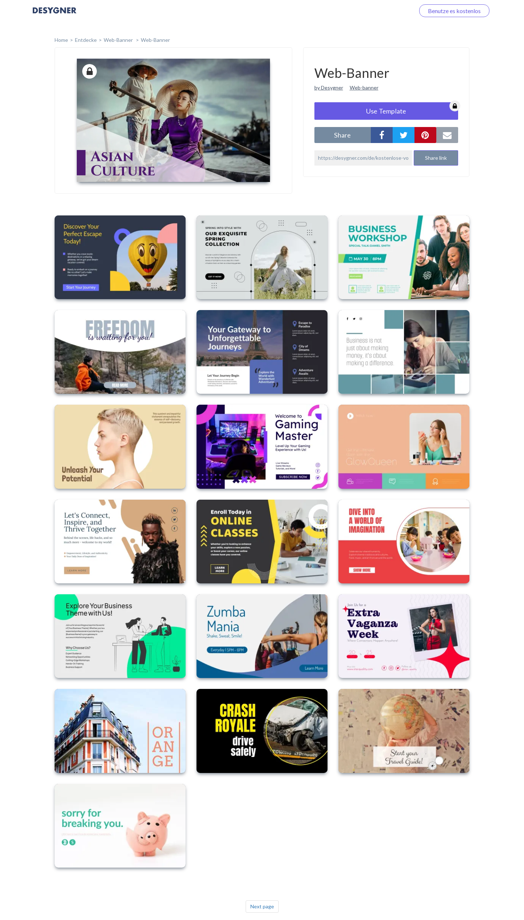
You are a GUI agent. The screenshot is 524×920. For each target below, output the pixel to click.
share (342, 135)
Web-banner (364, 87)
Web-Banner (119, 40)
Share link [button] (436, 158)
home (61, 40)
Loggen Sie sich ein (383, 11)
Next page (262, 906)
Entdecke (86, 40)
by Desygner (328, 87)
